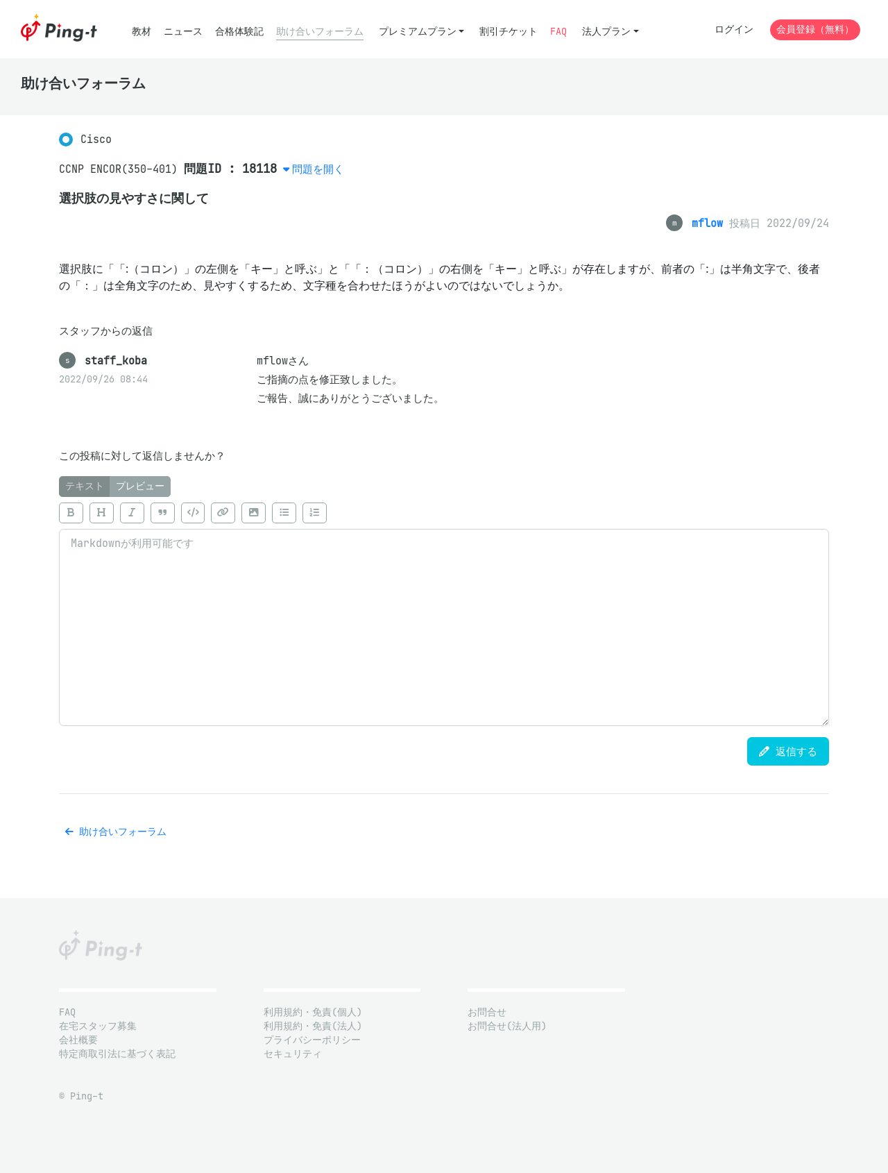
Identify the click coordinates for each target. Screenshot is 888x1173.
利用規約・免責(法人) (313, 1026)
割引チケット (508, 31)
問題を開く (318, 169)
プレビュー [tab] (140, 486)
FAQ (558, 31)
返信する (788, 751)
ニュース (183, 31)
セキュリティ (293, 1054)
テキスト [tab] (84, 486)
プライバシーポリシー (312, 1040)
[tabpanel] (444, 611)
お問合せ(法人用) (507, 1026)
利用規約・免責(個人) (313, 1012)
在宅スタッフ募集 (98, 1026)
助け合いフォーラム (320, 31)
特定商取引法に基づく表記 (117, 1054)
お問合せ (487, 1012)
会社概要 (78, 1040)
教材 (141, 31)
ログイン (734, 29)
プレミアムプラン (417, 31)
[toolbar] (444, 513)
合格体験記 (239, 31)
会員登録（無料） (815, 29)
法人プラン (606, 31)
